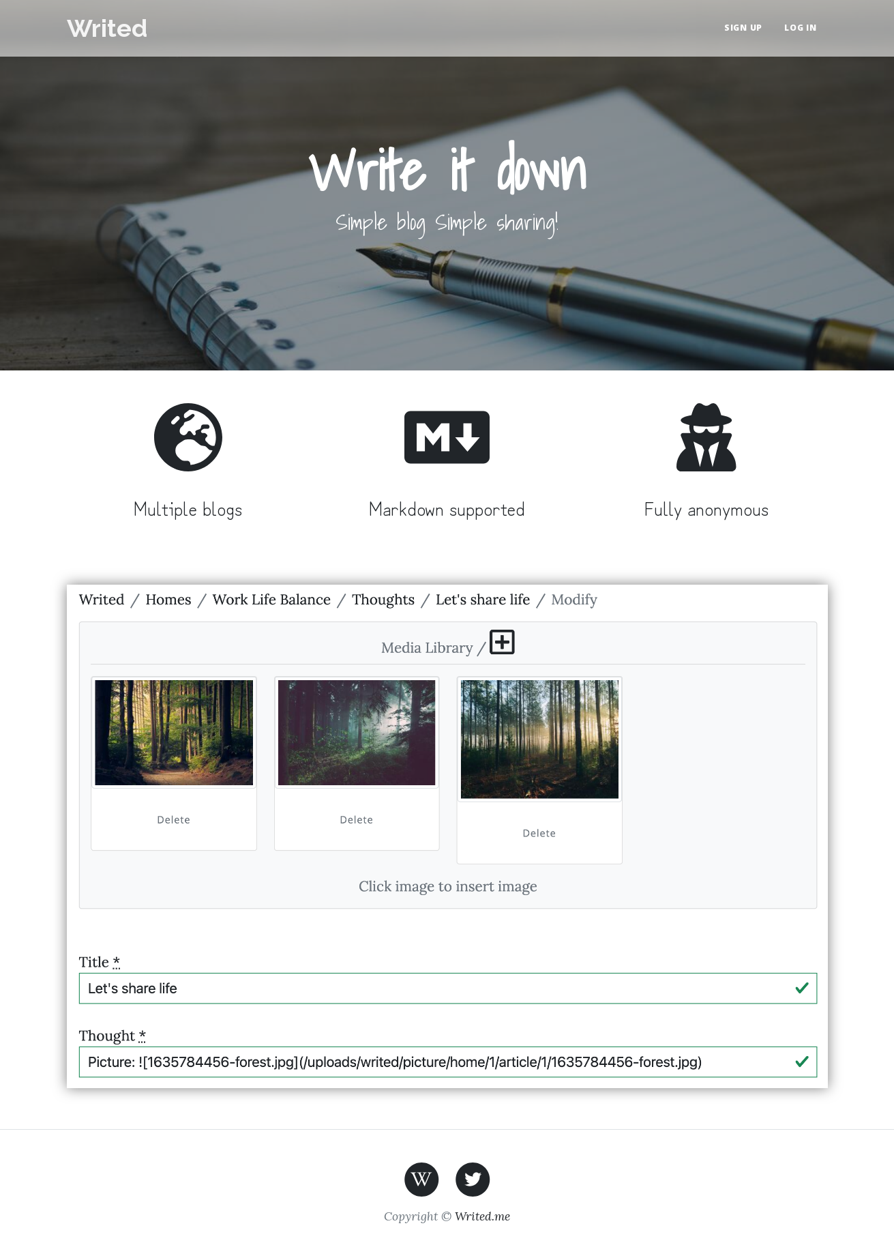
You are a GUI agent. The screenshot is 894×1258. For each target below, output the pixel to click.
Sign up (743, 27)
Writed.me (482, 1216)
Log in (800, 27)
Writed (107, 28)
